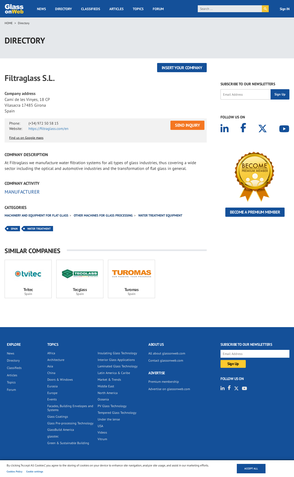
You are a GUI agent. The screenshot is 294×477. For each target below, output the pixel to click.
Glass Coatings (57, 416)
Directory (63, 9)
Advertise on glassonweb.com (169, 389)
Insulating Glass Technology (117, 353)
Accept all (251, 468)
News (41, 9)
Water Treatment (39, 228)
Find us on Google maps (26, 138)
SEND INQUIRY (187, 125)
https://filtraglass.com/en (48, 128)
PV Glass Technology (112, 406)
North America (108, 393)
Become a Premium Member (255, 212)
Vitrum (102, 439)
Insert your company (182, 67)
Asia (50, 366)
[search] (230, 8)
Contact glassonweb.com (165, 360)
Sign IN (285, 9)
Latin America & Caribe (114, 373)
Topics (138, 9)
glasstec (53, 436)
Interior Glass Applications (116, 360)
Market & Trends (109, 379)
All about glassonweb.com (166, 353)
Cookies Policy (14, 471)
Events (52, 399)
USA (100, 426)
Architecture (55, 360)
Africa (51, 353)
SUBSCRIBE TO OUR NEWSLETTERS (247, 84)
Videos (102, 432)
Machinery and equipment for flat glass (36, 215)
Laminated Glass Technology (118, 366)
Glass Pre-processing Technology (70, 423)
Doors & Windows (60, 379)
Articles (116, 9)
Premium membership (163, 382)
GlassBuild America (60, 430)
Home (9, 23)
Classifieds (90, 9)
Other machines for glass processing (103, 215)
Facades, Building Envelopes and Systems (70, 408)
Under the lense (109, 419)
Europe (52, 393)
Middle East (106, 386)
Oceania (103, 399)
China (51, 373)
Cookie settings (34, 471)
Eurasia (52, 386)
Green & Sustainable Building (68, 443)
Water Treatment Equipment (160, 215)
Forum (158, 9)
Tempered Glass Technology (117, 413)
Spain (14, 228)
